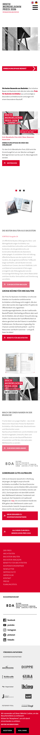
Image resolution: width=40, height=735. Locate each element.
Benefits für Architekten (15, 562)
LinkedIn (10, 640)
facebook (11, 620)
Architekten (9, 553)
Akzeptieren (7, 730)
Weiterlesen (13, 164)
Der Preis (7, 550)
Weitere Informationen (9, 724)
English (32, 2)
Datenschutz (9, 572)
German (36, 2)
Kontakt (7, 578)
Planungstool (10, 584)
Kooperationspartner (13, 566)
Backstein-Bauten (11, 556)
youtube (10, 625)
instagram (11, 630)
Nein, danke (22, 730)
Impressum (8, 575)
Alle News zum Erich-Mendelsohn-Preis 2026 (21, 531)
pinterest (11, 635)
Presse (6, 581)
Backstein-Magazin (12, 559)
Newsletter (8, 569)
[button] (16, 190)
